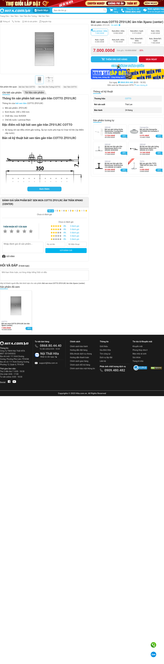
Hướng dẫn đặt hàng (78, 350)
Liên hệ (103, 361)
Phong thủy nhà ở (140, 350)
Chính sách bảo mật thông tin (82, 368)
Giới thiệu (104, 346)
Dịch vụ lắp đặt (106, 357)
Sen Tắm (14, 16)
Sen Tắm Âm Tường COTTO (49, 87)
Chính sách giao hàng (79, 361)
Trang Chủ (4, 16)
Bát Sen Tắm (44, 16)
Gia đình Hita (105, 350)
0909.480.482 (114, 370)
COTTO (128, 98)
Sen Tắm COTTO (70, 87)
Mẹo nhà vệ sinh (139, 354)
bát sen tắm (21, 103)
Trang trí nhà (138, 361)
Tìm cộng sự (105, 354)
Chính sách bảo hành (79, 346)
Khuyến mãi (138, 346)
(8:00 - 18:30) (132, 82)
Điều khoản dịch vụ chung (81, 354)
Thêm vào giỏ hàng (114, 59)
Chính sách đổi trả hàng (80, 365)
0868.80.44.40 (50, 346)
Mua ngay (151, 59)
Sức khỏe (136, 357)
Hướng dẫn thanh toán (79, 357)
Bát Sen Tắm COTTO (27, 87)
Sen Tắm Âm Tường (28, 16)
